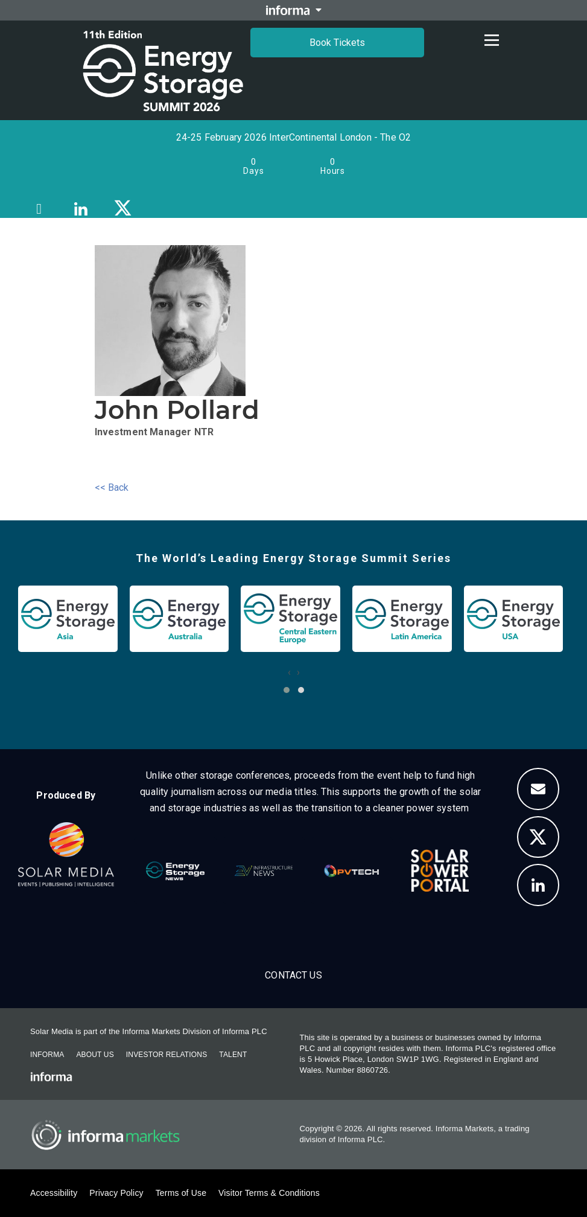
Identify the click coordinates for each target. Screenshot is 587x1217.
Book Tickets (337, 42)
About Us (94, 1054)
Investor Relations (166, 1054)
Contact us (293, 975)
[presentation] (289, 672)
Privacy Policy (116, 1193)
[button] (286, 690)
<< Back (112, 487)
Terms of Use (181, 1193)
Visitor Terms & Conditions (269, 1193)
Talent (233, 1054)
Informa (47, 1054)
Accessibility (53, 1193)
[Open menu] (491, 40)
